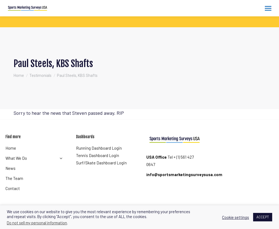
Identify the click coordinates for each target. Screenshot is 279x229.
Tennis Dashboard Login (97, 155)
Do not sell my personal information (37, 222)
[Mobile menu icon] (268, 8)
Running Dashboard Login (99, 148)
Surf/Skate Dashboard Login (101, 162)
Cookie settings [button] (235, 217)
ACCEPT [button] (262, 217)
